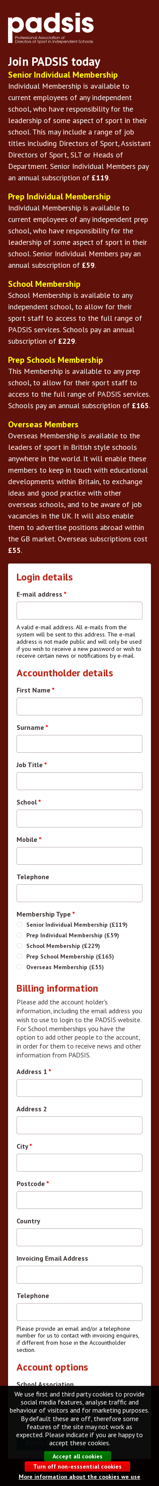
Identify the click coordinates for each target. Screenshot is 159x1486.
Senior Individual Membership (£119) (77, 924)
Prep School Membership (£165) (70, 956)
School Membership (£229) (63, 946)
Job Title (32, 764)
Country (28, 1220)
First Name (36, 690)
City (24, 1146)
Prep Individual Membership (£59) (72, 935)
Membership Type (46, 914)
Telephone (33, 876)
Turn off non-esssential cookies (77, 1476)
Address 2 (32, 1108)
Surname (32, 727)
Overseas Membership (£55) (65, 967)
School (29, 802)
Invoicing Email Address (52, 1258)
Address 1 (34, 1071)
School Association (45, 1384)
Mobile (29, 839)
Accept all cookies (78, 1465)
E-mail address (42, 594)
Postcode (33, 1183)
